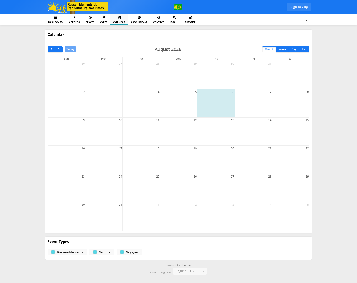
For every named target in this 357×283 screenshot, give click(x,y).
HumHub (186, 265)
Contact (158, 20)
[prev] (51, 49)
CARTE (103, 20)
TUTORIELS (191, 20)
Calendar (119, 20)
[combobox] (190, 271)
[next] (58, 49)
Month (269, 49)
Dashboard (55, 20)
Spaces (90, 20)
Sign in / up (299, 7)
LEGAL (173, 20)
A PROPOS (74, 20)
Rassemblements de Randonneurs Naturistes (77, 7)
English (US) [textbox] (185, 271)
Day (293, 49)
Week (282, 49)
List (304, 49)
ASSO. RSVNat (139, 20)
